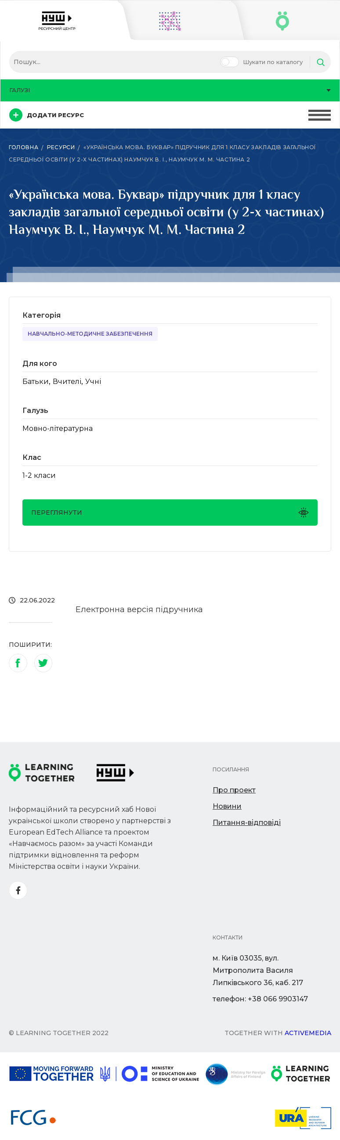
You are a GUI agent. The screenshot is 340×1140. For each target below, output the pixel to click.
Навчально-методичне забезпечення (90, 333)
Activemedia (308, 1033)
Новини (227, 806)
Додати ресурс (46, 115)
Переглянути (170, 512)
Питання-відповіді (247, 822)
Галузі (170, 89)
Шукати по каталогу (273, 61)
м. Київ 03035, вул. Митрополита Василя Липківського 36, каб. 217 (258, 970)
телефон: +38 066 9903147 (260, 999)
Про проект (234, 790)
